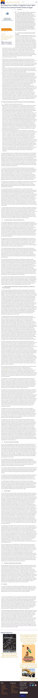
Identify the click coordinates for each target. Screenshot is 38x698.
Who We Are (4, 686)
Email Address (22, 691)
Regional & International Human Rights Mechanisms (6, 29)
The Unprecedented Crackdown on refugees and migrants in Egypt (28, 679)
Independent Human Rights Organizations (6, 42)
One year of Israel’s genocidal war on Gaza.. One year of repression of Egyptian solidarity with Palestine (28, 665)
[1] (18, 14)
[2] (6, 368)
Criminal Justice (13, 685)
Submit (22, 695)
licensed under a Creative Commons (5, 693)
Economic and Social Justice (14, 688)
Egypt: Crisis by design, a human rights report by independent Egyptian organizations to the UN (9, 655)
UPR (1, 41)
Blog (2, 691)
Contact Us (3, 685)
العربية (36, 2)
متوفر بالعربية (3, 34)
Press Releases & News (5, 689)
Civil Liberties (13, 686)
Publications (4, 687)
